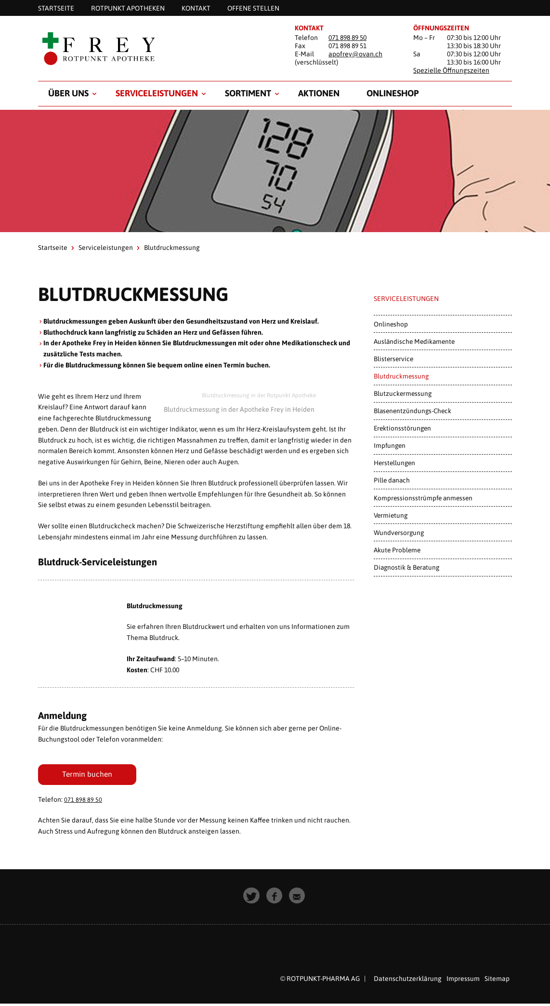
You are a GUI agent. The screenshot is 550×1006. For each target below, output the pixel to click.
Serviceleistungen (157, 93)
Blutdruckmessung (401, 376)
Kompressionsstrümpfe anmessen (423, 498)
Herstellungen (394, 463)
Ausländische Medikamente (414, 341)
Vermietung (390, 515)
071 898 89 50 (347, 37)
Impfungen (390, 445)
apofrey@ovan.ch (355, 54)
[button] (252, 899)
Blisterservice (393, 359)
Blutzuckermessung (403, 393)
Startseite (52, 247)
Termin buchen (88, 775)
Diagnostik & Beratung (406, 567)
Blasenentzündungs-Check (412, 411)
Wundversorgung (399, 532)
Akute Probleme (397, 550)
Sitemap (497, 981)
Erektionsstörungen (402, 428)
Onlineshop (393, 93)
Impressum (463, 981)
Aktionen (319, 93)
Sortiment (248, 93)
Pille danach (392, 480)
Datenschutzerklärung (408, 981)
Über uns (68, 93)
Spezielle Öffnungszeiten (451, 70)
